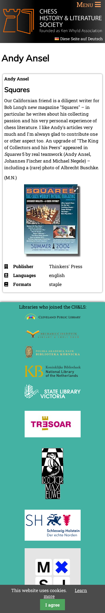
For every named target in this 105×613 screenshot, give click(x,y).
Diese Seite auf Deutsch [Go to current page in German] (81, 38)
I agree (52, 605)
